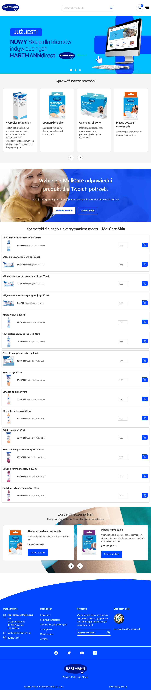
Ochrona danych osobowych (53, 624)
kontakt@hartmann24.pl (19, 632)
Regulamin (45, 615)
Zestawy (44, 638)
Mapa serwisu (46, 634)
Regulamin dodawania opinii (127, 629)
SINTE (124, 686)
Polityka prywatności (50, 619)
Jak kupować (46, 629)
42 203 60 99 (14, 637)
